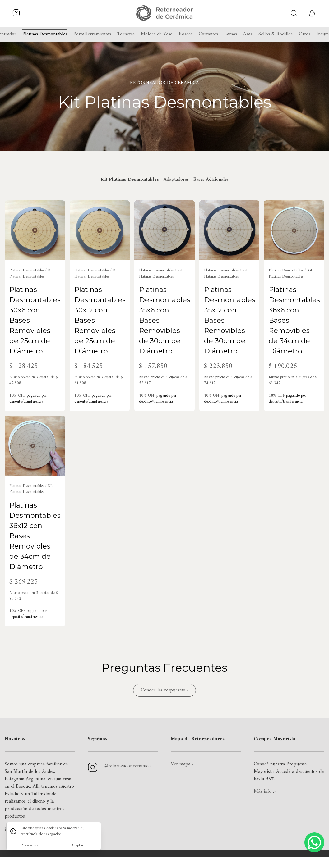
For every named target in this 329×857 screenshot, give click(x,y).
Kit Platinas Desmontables (130, 179)
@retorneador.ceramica (127, 766)
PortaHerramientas (92, 34)
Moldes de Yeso (157, 34)
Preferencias (30, 845)
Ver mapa (180, 764)
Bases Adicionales (211, 179)
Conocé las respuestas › (164, 690)
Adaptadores (176, 179)
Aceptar (77, 845)
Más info (262, 791)
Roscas (185, 34)
